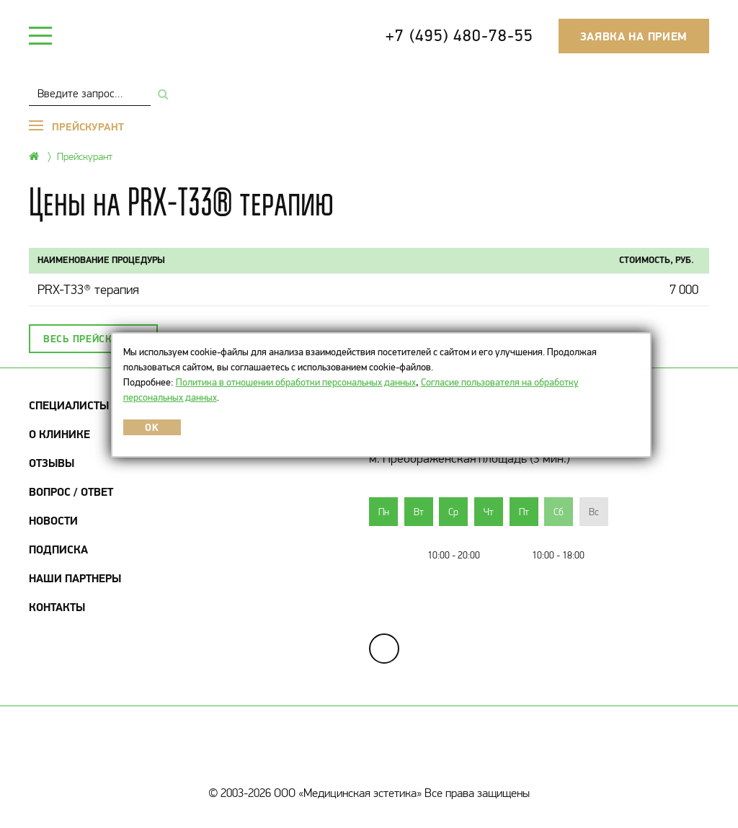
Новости (53, 520)
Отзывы (51, 462)
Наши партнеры (75, 577)
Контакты (57, 606)
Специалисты (69, 405)
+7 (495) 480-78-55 (459, 35)
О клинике (59, 433)
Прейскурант (84, 156)
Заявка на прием (634, 36)
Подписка (58, 549)
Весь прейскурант (93, 338)
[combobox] (90, 93)
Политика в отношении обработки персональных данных (296, 382)
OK (152, 427)
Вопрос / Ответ (71, 491)
